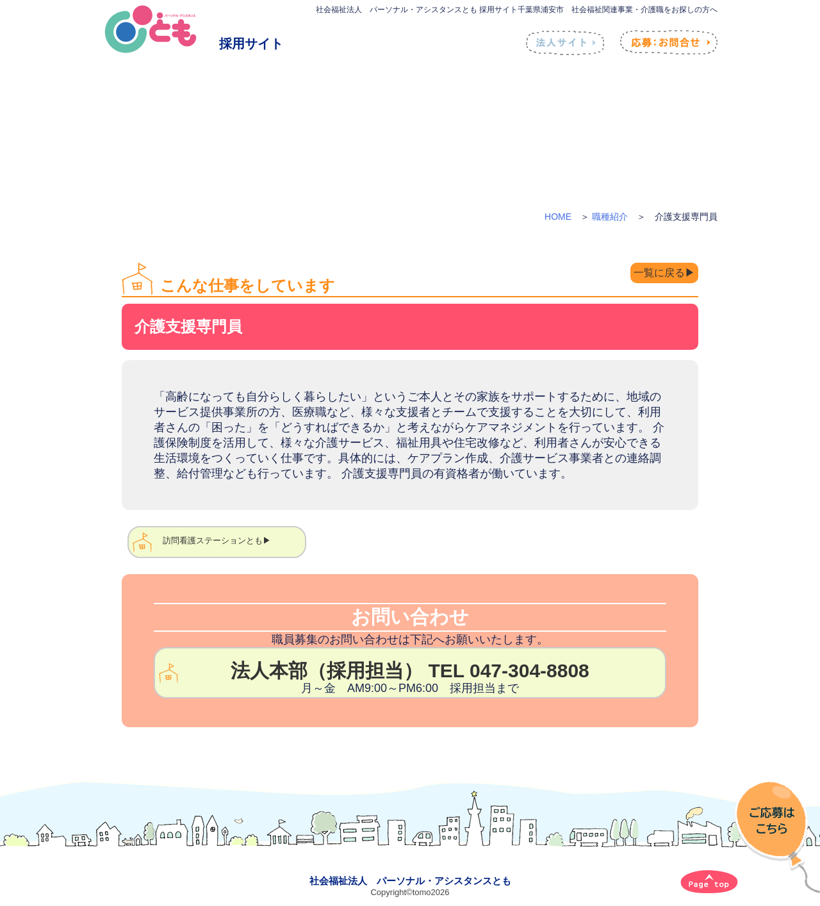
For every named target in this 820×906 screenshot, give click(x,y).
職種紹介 (610, 216)
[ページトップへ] (709, 881)
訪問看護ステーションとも (213, 540)
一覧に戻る (655, 273)
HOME (558, 216)
